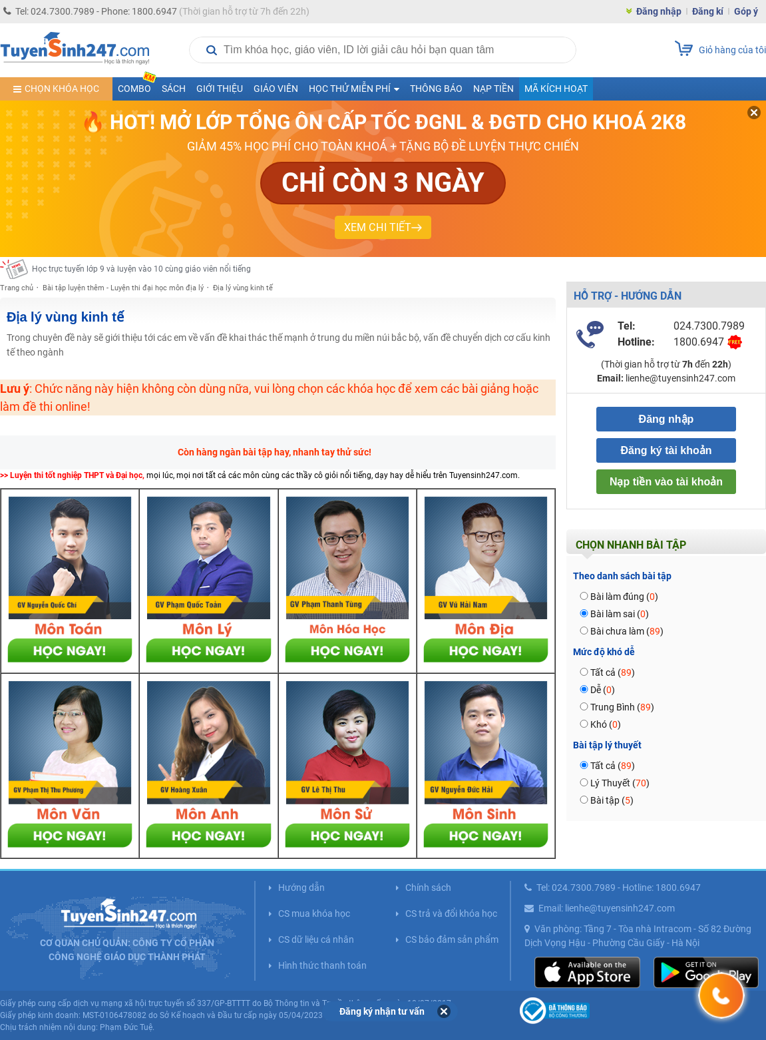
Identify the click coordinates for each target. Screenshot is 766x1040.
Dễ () (602, 689)
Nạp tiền (493, 88)
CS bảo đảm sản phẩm (451, 939)
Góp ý (746, 11)
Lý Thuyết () (620, 783)
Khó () (605, 724)
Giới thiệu (219, 88)
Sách (174, 88)
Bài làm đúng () (624, 596)
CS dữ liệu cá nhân (316, 939)
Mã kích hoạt (556, 88)
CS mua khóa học (314, 913)
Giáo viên (276, 88)
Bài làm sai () (619, 614)
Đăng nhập (658, 11)
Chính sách (428, 887)
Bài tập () (612, 800)
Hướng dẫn (301, 887)
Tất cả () (612, 672)
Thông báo (436, 88)
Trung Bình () (622, 707)
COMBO (137, 85)
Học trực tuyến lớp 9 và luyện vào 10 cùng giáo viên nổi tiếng (141, 269)
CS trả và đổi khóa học (451, 913)
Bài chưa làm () (627, 631)
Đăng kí (707, 11)
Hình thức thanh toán (322, 965)
